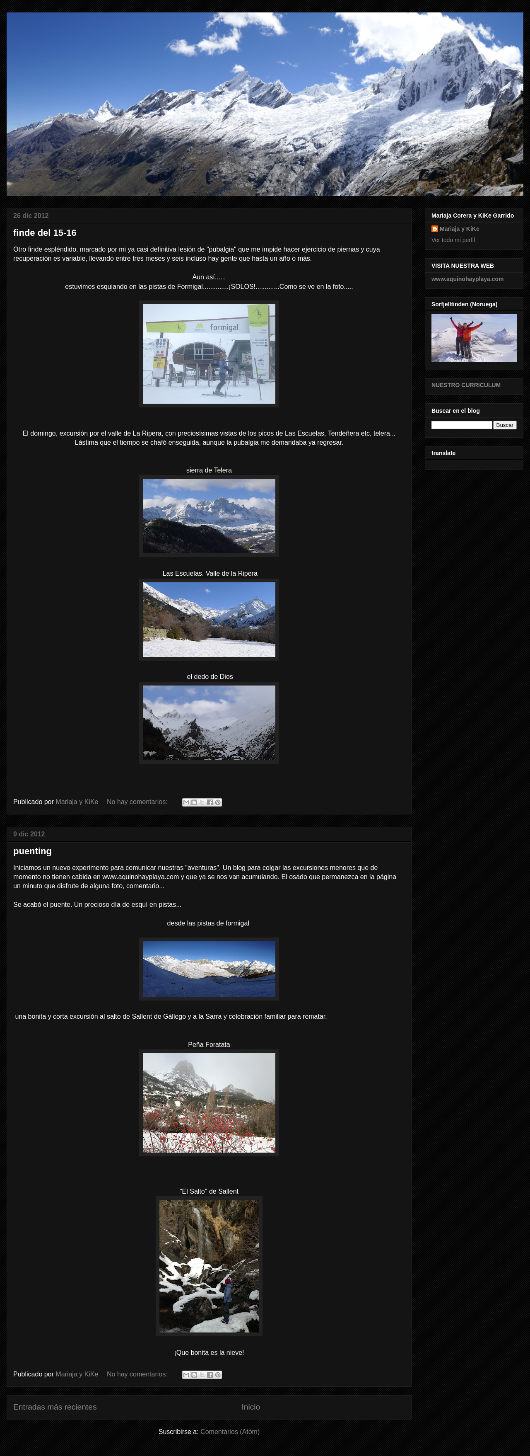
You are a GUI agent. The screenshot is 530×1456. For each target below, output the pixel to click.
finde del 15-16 (45, 233)
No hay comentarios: (138, 801)
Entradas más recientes (55, 1407)
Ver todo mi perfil (453, 240)
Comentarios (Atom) (230, 1431)
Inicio (250, 1407)
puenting (32, 851)
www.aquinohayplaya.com (467, 279)
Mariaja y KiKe (459, 228)
